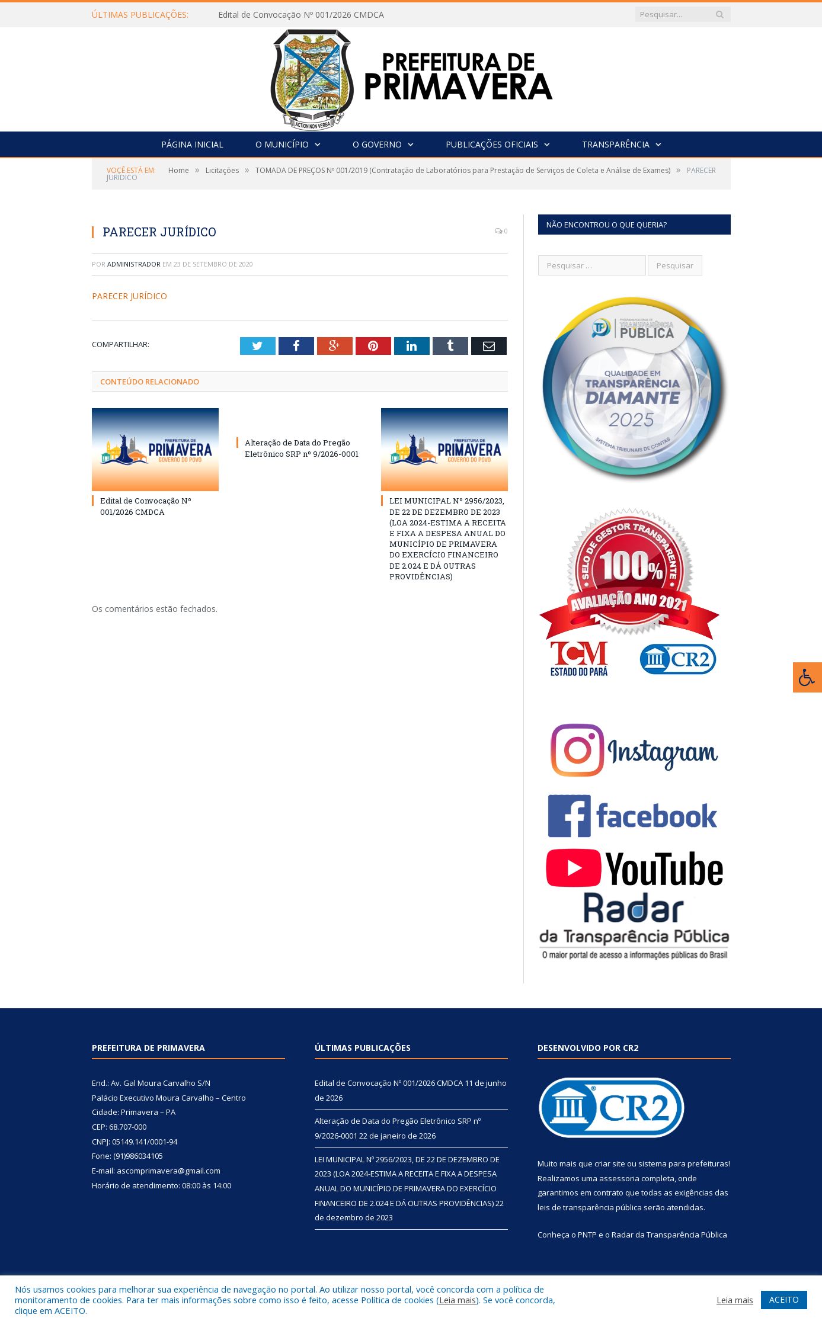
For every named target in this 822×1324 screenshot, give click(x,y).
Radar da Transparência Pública (669, 1234)
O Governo (377, 144)
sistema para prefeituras (683, 1163)
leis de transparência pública (590, 1207)
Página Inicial (192, 144)
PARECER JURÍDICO (129, 296)
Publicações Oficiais (492, 144)
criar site (609, 1163)
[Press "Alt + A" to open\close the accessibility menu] (807, 677)
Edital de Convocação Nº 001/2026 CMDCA (301, 14)
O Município (282, 144)
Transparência (616, 144)
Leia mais (457, 1299)
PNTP (587, 1234)
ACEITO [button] (784, 1299)
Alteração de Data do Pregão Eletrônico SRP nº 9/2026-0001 (302, 448)
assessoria (619, 1178)
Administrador (134, 263)
